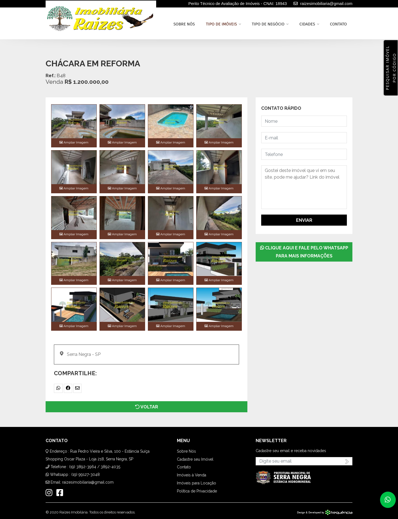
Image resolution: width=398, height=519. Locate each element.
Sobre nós (184, 24)
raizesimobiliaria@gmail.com (88, 482)
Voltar (146, 407)
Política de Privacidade (197, 491)
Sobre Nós (186, 451)
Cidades (309, 24)
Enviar (304, 220)
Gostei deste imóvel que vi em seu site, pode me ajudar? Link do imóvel (304, 187)
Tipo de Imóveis (223, 24)
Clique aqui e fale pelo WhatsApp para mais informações (304, 252)
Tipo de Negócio (270, 24)
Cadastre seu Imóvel (195, 459)
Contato (338, 24)
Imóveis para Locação (196, 483)
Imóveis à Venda (191, 475)
